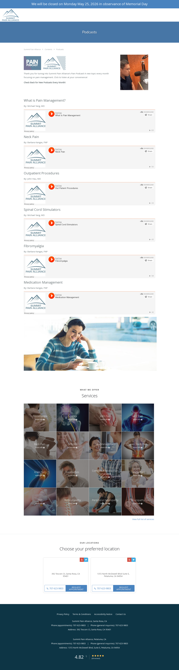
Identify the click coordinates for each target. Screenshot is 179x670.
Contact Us (121, 614)
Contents (49, 49)
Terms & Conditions (82, 614)
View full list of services (143, 519)
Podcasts (60, 49)
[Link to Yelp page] (82, 560)
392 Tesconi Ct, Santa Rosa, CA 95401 (66, 575)
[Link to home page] (10, 15)
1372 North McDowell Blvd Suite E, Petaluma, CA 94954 (113, 575)
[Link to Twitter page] (86, 560)
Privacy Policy (63, 614)
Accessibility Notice (103, 614)
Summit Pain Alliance (32, 49)
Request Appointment (76, 588)
